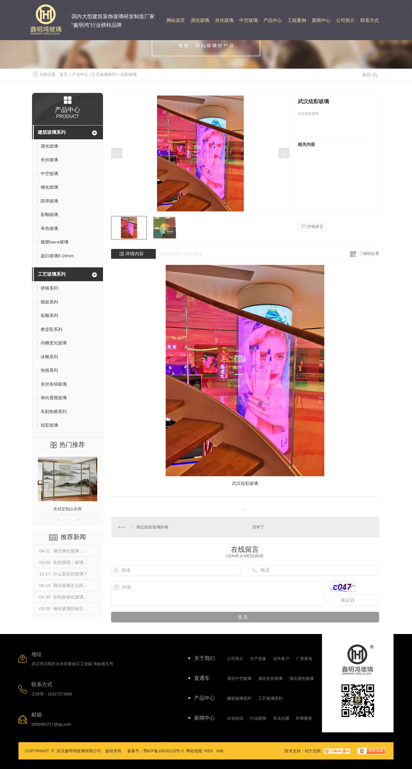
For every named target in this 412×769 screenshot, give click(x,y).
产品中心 (80, 74)
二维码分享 (369, 253)
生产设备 (258, 658)
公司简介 (235, 658)
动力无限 (313, 751)
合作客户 (281, 658)
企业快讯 (235, 718)
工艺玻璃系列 (104, 74)
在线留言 (312, 226)
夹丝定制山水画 (67, 509)
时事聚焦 (304, 718)
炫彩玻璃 (129, 74)
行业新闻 (258, 718)
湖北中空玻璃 (239, 678)
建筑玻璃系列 (51, 132)
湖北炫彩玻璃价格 (152, 527)
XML (220, 751)
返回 (370, 74)
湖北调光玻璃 (301, 678)
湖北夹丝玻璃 (270, 678)
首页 (63, 74)
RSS (209, 751)
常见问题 (281, 718)
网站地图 (194, 751)
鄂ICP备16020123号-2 (163, 751)
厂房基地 (304, 658)
